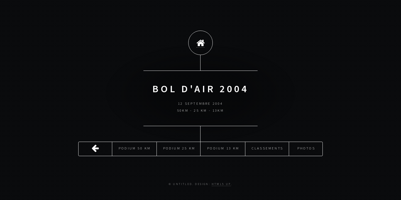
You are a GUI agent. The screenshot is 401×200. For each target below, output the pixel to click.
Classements (267, 148)
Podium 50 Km (135, 148)
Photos (306, 148)
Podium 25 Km (179, 148)
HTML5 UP (221, 184)
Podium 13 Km (223, 148)
